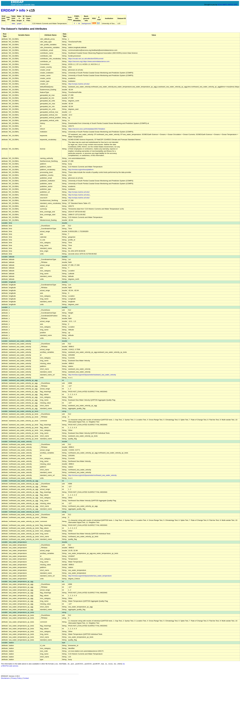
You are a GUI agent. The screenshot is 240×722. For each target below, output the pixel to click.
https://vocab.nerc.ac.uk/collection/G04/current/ (85, 59)
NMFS (224, 4)
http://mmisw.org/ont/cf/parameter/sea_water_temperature (90, 576)
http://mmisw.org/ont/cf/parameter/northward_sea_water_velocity (92, 475)
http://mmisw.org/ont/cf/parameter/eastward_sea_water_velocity (92, 375)
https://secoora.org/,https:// (78, 61)
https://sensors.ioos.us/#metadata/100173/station (86, 129)
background (86, 23)
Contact (26, 678)
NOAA (219, 4)
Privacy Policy (16, 678)
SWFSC (230, 4)
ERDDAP (8, 10)
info (22, 10)
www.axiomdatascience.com (98, 61)
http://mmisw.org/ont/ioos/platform (81, 169)
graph (19, 23)
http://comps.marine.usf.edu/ (79, 84)
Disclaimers (5, 678)
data (13, 23)
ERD (235, 4)
